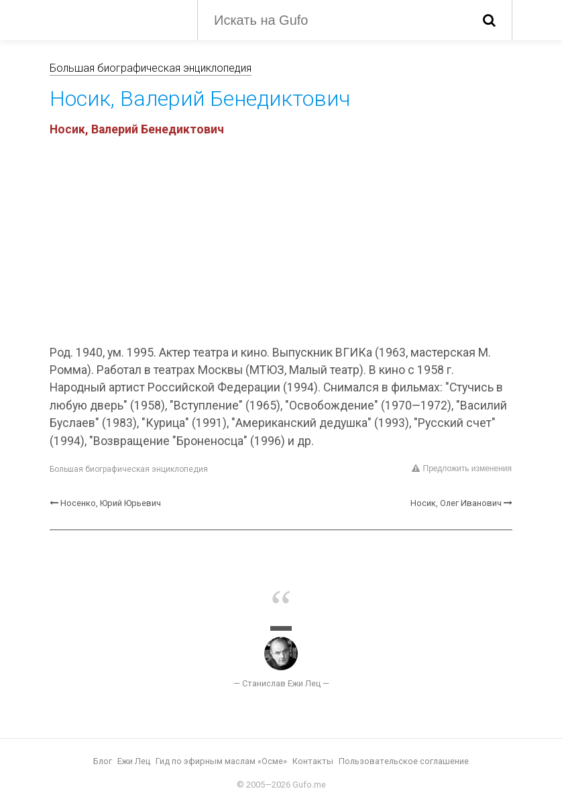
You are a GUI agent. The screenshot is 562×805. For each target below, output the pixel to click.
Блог (102, 761)
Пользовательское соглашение (404, 761)
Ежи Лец (133, 761)
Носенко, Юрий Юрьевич (110, 503)
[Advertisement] (281, 243)
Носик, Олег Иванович (456, 503)
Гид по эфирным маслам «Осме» (221, 761)
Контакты (312, 761)
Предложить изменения (462, 468)
